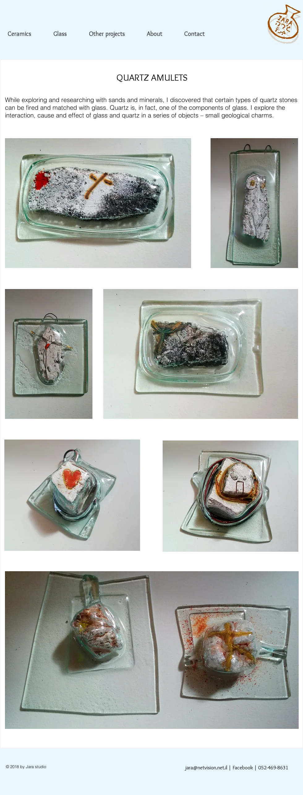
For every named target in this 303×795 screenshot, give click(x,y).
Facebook (243, 767)
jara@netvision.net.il (206, 767)
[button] (23, 33)
